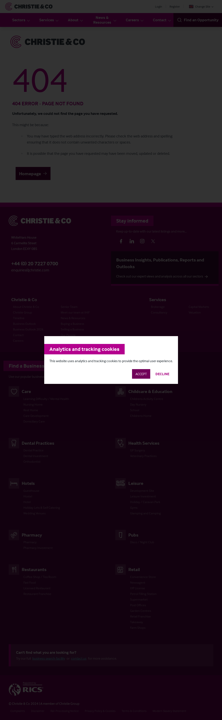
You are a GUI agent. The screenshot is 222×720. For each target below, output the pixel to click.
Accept (141, 374)
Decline (162, 374)
